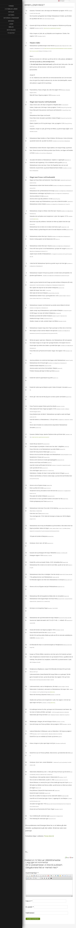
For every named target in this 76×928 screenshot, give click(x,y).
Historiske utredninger (11, 18)
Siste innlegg (11, 30)
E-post (30, 907)
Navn (29, 901)
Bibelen (11, 27)
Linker (11, 24)
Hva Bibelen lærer (11, 9)
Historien (11, 15)
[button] (27, 876)
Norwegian (61, 0)
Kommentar (32, 873)
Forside (11, 6)
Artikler (11, 12)
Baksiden (11, 21)
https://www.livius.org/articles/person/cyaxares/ (52, 28)
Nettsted (30, 913)
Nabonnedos (52, 702)
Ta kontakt (11, 33)
